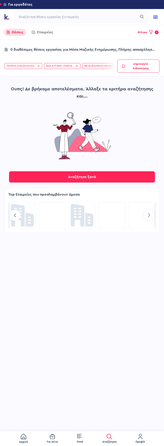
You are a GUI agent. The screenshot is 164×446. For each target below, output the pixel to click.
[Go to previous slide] (15, 215)
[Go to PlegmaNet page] (112, 215)
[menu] (82, 438)
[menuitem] (23, 439)
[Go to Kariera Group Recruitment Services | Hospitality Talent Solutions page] (142, 215)
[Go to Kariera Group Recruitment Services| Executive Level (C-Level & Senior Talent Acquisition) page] (22, 215)
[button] (82, 4)
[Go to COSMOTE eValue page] (52, 215)
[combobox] (79, 17)
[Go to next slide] (149, 215)
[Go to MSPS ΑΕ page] (82, 215)
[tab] (15, 32)
